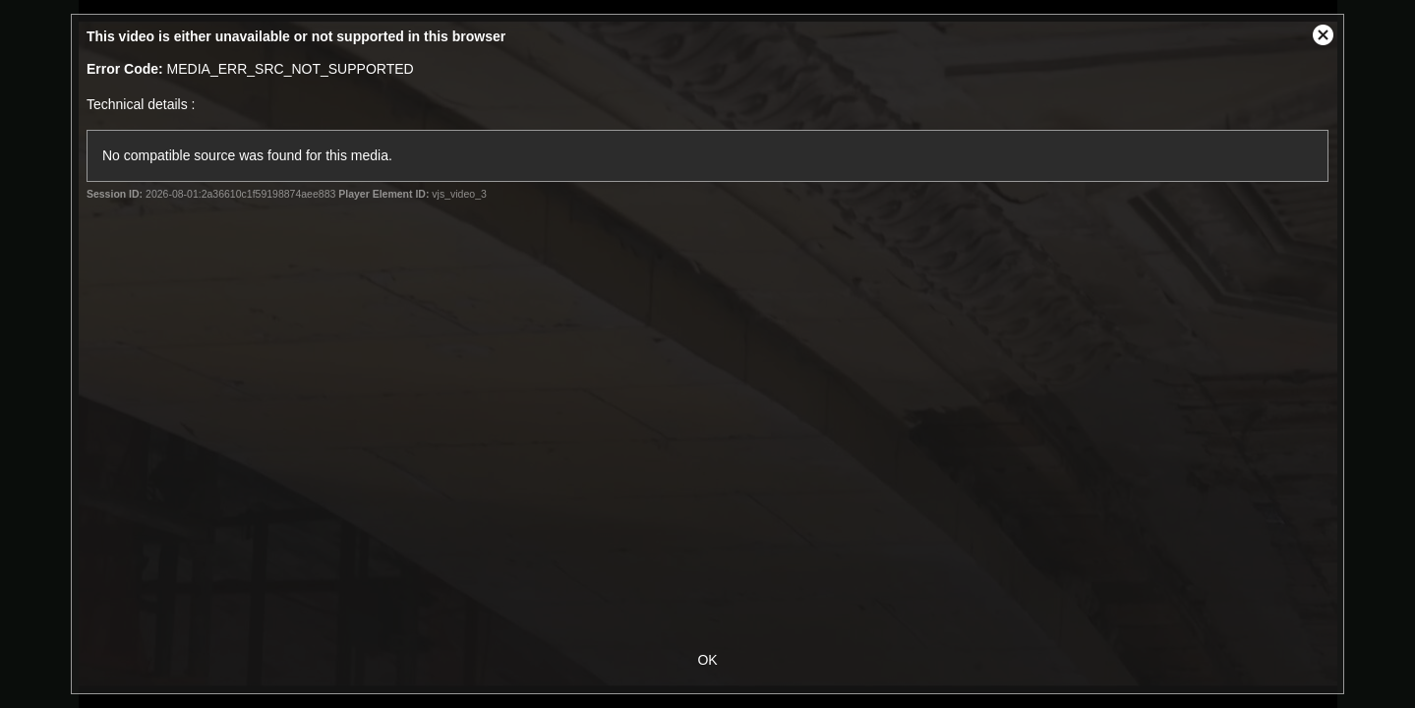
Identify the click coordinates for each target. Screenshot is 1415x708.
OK (707, 660)
